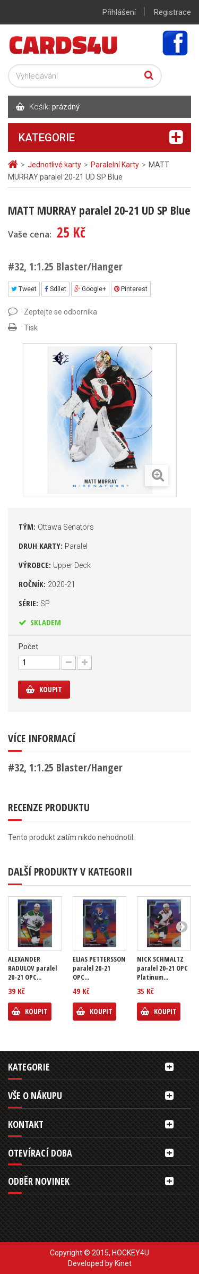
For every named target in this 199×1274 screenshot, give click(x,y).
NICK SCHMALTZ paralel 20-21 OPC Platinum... (162, 968)
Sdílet (55, 289)
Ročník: (47, 584)
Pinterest (131, 289)
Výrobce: (55, 564)
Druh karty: (53, 545)
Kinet (123, 1263)
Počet (28, 646)
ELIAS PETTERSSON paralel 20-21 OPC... (99, 968)
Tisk (31, 328)
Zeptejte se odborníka (60, 312)
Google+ (90, 289)
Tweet (24, 289)
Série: (34, 603)
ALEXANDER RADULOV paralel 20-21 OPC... (32, 968)
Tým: (56, 526)
